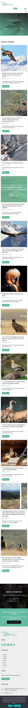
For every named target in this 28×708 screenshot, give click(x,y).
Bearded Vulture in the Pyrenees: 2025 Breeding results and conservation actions (12, 74)
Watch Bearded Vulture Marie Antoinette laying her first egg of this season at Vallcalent (13, 206)
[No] (26, 702)
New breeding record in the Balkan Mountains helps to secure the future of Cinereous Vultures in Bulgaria (13, 559)
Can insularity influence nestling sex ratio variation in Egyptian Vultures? (13, 382)
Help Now (14, 599)
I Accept (10, 705)
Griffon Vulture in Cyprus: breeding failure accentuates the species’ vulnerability (13, 425)
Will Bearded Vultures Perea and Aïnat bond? (12, 294)
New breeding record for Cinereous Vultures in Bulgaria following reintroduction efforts (12, 119)
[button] (25, 9)
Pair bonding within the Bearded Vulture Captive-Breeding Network (13, 469)
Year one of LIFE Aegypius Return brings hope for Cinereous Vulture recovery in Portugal (13, 338)
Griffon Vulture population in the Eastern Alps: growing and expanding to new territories (13, 250)
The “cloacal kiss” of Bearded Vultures (12, 163)
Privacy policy (17, 705)
